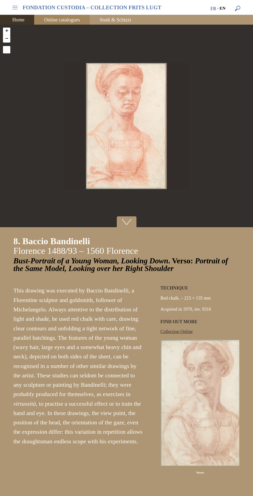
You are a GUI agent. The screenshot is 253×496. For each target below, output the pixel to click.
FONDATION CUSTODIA (92, 7)
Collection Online (177, 331)
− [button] (6, 39)
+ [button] (6, 31)
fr (213, 8)
